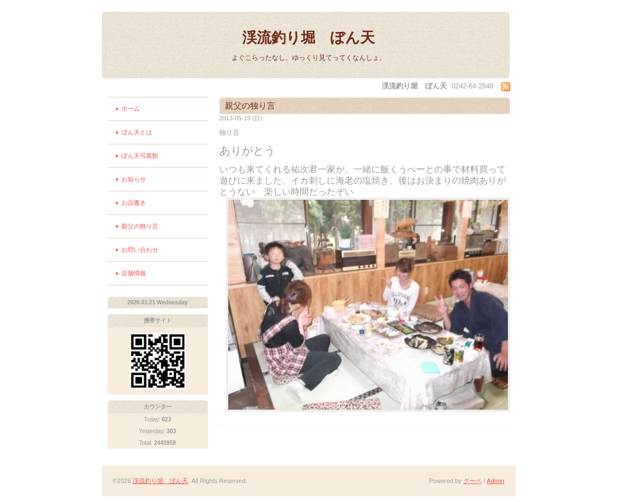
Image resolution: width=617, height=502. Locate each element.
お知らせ (133, 179)
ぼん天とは (136, 132)
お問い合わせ (139, 249)
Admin (495, 480)
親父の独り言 (139, 226)
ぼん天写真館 (139, 155)
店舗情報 (133, 273)
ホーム (130, 108)
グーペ (472, 480)
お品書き (133, 202)
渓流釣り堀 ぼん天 (308, 37)
